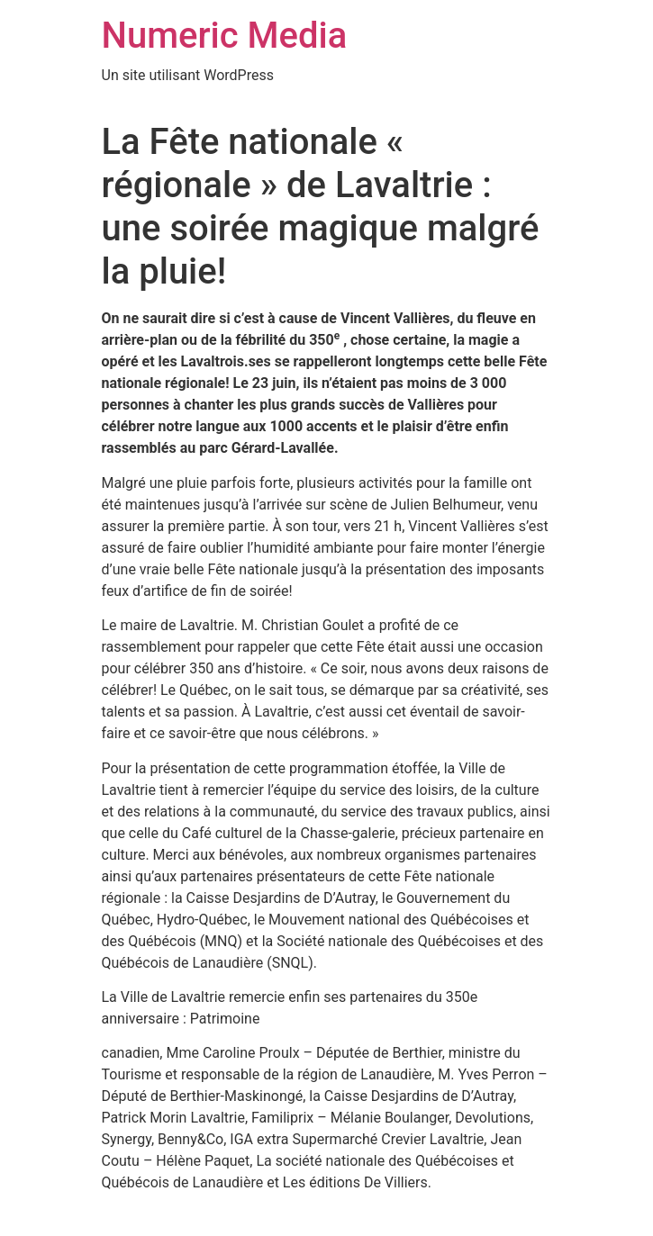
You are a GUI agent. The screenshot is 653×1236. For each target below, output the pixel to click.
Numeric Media (225, 35)
